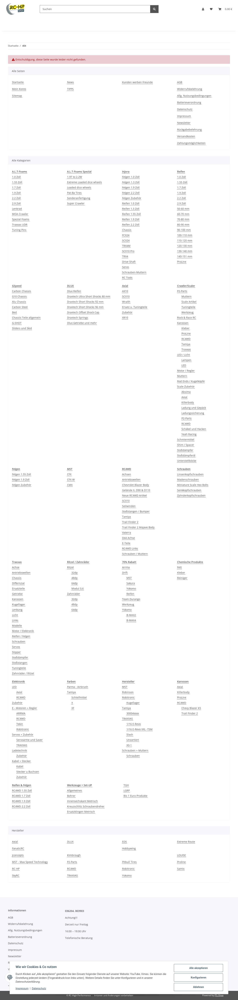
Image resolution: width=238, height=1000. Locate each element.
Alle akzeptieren (198, 968)
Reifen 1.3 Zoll (130, 208)
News (70, 82)
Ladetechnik (19, 750)
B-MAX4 (131, 620)
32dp (74, 572)
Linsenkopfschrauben (190, 474)
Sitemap (17, 95)
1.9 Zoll (16, 192)
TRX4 (125, 256)
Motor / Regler (186, 370)
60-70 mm (183, 214)
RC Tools (127, 277)
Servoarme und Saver (29, 740)
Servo (125, 267)
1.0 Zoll (16, 177)
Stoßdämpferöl (186, 455)
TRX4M (126, 245)
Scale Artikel (189, 301)
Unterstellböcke (186, 460)
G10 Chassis (19, 296)
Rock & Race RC (186, 317)
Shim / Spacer (185, 445)
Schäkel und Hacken (194, 429)
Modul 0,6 (77, 588)
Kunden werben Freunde (137, 82)
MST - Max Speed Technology (30, 862)
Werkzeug (188, 312)
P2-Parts (182, 291)
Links (15, 620)
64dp (74, 583)
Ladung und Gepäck (194, 407)
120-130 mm (184, 245)
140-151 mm (184, 256)
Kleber (186, 328)
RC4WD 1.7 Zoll (21, 795)
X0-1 (129, 745)
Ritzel (70, 567)
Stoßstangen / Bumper (136, 511)
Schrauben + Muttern (135, 750)
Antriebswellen (131, 479)
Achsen (126, 474)
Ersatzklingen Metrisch (81, 811)
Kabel (19, 766)
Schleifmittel (79, 697)
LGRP (127, 790)
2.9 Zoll (16, 203)
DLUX (70, 841)
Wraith (126, 301)
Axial (184, 397)
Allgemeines (74, 790)
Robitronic (22, 729)
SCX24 (126, 240)
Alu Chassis (19, 301)
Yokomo (131, 588)
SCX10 (126, 296)
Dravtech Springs (77, 317)
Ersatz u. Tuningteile (134, 307)
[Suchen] (95, 9)
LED (184, 365)
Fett (179, 567)
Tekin (19, 724)
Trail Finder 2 (130, 522)
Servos (16, 647)
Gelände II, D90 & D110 (136, 490)
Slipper (16, 652)
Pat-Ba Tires (74, 192)
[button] (203, 9)
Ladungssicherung (193, 413)
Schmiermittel (185, 439)
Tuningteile (188, 307)
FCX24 (125, 235)
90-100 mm (184, 230)
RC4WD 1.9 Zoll (21, 801)
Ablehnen (198, 987)
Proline (181, 862)
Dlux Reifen (74, 291)
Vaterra (126, 532)
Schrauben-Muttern (134, 272)
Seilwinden (129, 506)
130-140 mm (184, 251)
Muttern (187, 296)
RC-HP (15, 868)
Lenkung (17, 609)
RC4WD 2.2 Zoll (21, 806)
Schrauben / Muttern (135, 553)
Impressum (22, 988)
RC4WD (186, 339)
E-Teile (126, 543)
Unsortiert (132, 740)
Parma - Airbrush (77, 687)
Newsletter (183, 122)
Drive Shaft (129, 261)
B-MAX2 (131, 615)
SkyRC (15, 875)
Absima (186, 392)
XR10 (125, 317)
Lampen (186, 360)
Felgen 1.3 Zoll (131, 182)
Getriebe (17, 594)
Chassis (126, 230)
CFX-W (71, 479)
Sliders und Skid (22, 328)
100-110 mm (184, 235)
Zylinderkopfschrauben (191, 495)
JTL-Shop (219, 995)
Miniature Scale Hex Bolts (192, 485)
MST (129, 578)
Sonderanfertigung (78, 198)
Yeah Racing (189, 434)
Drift (125, 572)
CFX (69, 474)
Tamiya (186, 344)
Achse (15, 567)
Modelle (17, 625)
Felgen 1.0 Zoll (131, 177)
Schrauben (18, 641)
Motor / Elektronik (23, 631)
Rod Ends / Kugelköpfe (191, 381)
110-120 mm (184, 240)
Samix (180, 868)
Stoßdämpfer (185, 450)
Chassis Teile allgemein (26, 317)
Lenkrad (17, 208)
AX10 (125, 291)
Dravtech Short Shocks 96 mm (85, 307)
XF (72, 708)
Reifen (130, 594)
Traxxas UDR (19, 224)
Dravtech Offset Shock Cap (83, 312)
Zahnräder (73, 594)
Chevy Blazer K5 (191, 708)
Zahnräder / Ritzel (23, 673)
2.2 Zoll (16, 198)
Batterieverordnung (189, 102)
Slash (129, 734)
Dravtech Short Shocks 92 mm (85, 301)
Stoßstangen (19, 662)
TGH (126, 785)
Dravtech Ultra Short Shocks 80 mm (88, 296)
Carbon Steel (20, 307)
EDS (124, 841)
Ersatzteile (18, 588)
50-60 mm (183, 208)
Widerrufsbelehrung (189, 89)
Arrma (126, 567)
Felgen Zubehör (131, 198)
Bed (14, 312)
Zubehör (127, 312)
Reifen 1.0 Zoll (130, 203)
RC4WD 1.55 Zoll (22, 790)
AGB (179, 82)
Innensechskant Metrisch (82, 801)
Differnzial (18, 583)
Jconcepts (18, 855)
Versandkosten (186, 136)
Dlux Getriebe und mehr (82, 323)
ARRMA (20, 713)
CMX (70, 485)
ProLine (181, 261)
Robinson (128, 692)
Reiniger (182, 578)
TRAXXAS (21, 745)
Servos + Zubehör (22, 734)
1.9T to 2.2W (74, 177)
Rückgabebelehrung (189, 129)
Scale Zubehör (186, 386)
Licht (15, 615)
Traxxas (186, 349)
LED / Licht (183, 354)
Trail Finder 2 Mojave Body (138, 527)
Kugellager (18, 604)
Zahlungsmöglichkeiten (191, 143)
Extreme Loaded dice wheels (84, 182)
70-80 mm (183, 219)
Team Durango (131, 599)
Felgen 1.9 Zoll (131, 187)
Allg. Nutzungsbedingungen (194, 95)
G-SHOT (17, 323)
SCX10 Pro (128, 251)
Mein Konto (19, 89)
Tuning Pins (19, 230)
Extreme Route (186, 841)
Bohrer (71, 795)
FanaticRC (18, 848)
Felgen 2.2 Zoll (131, 192)
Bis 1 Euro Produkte (135, 795)
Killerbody (188, 402)
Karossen (182, 323)
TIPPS (70, 89)
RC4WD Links (130, 548)
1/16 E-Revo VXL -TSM (139, 729)
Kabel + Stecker (21, 761)
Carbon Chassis (21, 291)
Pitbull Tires (129, 862)
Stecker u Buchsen (27, 771)
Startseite (18, 82)
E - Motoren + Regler (24, 708)
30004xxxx (132, 713)
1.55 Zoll (17, 182)
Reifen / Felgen (21, 636)
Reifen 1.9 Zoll (130, 219)
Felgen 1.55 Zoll (21, 474)
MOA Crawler (20, 214)
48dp (74, 578)
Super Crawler (76, 203)
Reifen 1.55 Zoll (131, 214)
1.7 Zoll (16, 187)
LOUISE (181, 855)
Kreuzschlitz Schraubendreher (85, 806)
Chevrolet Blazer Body (135, 485)
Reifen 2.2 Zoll (130, 224)
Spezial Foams (20, 219)
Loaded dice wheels (79, 187)
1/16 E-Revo (133, 724)
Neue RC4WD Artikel (134, 495)
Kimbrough (74, 855)
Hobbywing (129, 848)
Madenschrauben (188, 479)
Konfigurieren (198, 977)
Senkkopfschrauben (189, 490)
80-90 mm (183, 224)
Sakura (130, 583)
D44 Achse (128, 538)
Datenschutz (39, 988)
